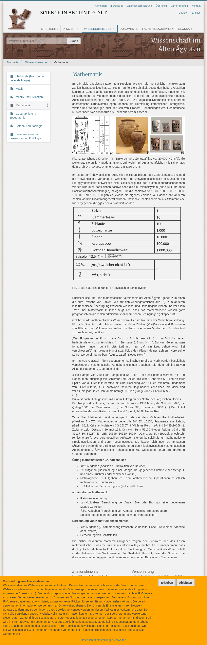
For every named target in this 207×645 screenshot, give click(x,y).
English (196, 12)
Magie (19, 88)
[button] (79, 29)
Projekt (69, 28)
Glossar (185, 28)
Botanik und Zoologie (28, 126)
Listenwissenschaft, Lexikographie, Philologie (25, 136)
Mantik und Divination (29, 97)
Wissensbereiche (98, 28)
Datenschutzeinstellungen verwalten (103, 640)
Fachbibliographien (158, 28)
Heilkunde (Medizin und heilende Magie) (27, 78)
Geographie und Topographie (23, 115)
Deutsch (183, 12)
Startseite (49, 28)
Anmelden (101, 5)
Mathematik (22, 105)
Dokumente (129, 28)
